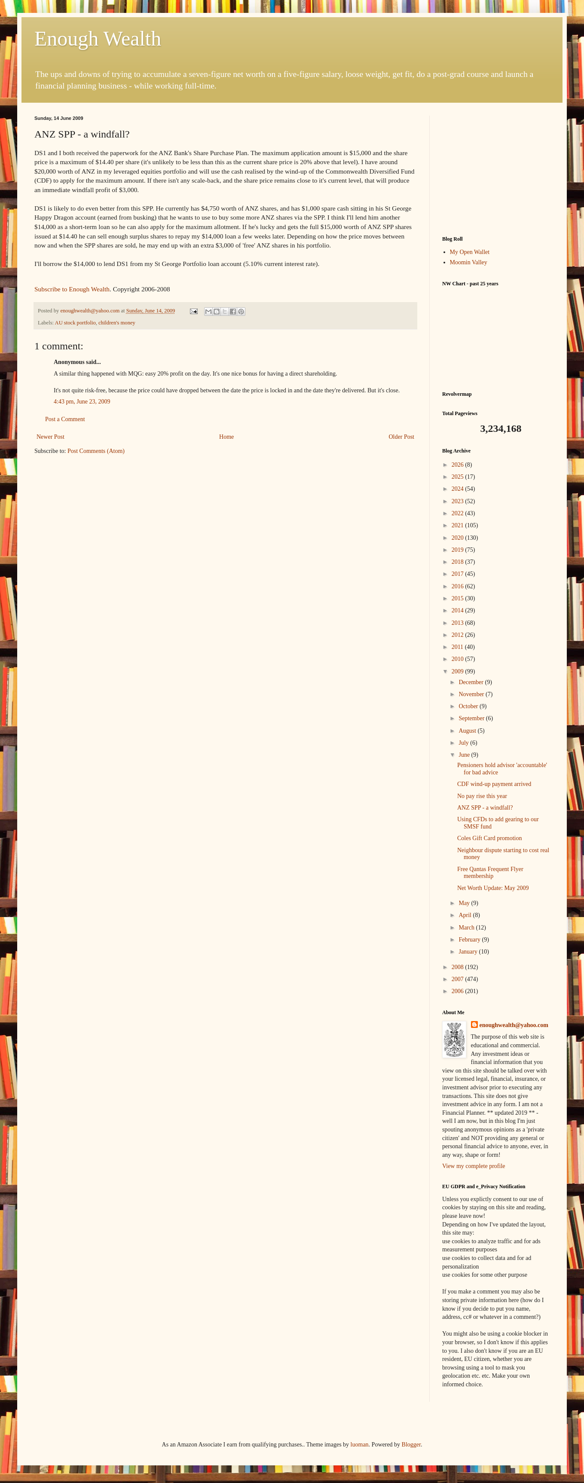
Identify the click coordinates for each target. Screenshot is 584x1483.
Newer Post (50, 437)
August (468, 731)
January (469, 951)
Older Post (402, 437)
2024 (458, 489)
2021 (458, 525)
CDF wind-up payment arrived (494, 784)
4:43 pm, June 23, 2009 (82, 401)
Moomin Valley (468, 262)
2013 (458, 623)
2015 (458, 598)
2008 (458, 967)
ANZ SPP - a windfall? (485, 807)
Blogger (411, 1444)
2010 (458, 659)
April (466, 915)
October (469, 706)
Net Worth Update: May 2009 (493, 888)
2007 (458, 979)
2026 (458, 465)
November (472, 694)
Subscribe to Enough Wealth (72, 289)
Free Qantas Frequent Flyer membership (490, 873)
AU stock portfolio (75, 323)
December (472, 682)
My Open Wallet (470, 252)
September (472, 718)
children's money (116, 323)
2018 (458, 562)
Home (226, 437)
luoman (360, 1444)
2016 (458, 586)
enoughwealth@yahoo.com (514, 1025)
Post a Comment (65, 419)
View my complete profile (473, 1166)
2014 (458, 610)
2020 (458, 538)
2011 (458, 647)
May (465, 903)
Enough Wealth (97, 38)
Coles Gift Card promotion (489, 838)
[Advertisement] (496, 169)
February (470, 939)
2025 (458, 477)
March (467, 927)
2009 (458, 671)
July (464, 743)
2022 (458, 513)
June (465, 755)
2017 (458, 574)
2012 (458, 635)
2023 (458, 501)
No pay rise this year (482, 796)
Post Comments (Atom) (96, 451)
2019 (458, 550)
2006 (458, 991)
